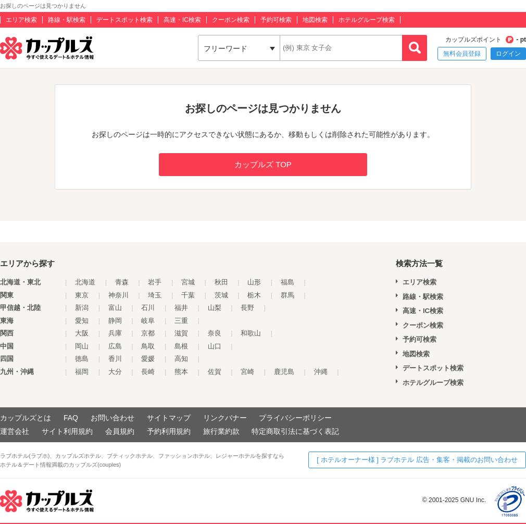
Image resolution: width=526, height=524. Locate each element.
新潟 (82, 307)
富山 (115, 307)
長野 (247, 307)
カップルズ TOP (263, 164)
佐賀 (214, 372)
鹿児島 (284, 372)
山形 (254, 282)
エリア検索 (21, 19)
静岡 (115, 321)
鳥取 (148, 346)
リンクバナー (225, 418)
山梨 (214, 307)
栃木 (254, 295)
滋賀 (181, 333)
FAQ (71, 418)
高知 (181, 359)
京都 (148, 333)
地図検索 (315, 19)
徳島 (82, 359)
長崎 (148, 372)
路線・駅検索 (66, 19)
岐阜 (148, 321)
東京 (82, 295)
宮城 (188, 282)
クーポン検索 (230, 19)
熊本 (181, 372)
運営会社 (14, 431)
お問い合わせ (112, 418)
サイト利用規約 (67, 431)
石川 (148, 307)
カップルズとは (25, 418)
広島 (115, 346)
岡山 (82, 346)
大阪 (82, 333)
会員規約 (119, 431)
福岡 (82, 372)
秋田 (221, 282)
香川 (115, 359)
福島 (287, 282)
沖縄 (321, 372)
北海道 (85, 282)
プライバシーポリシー (295, 418)
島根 (181, 346)
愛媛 (148, 359)
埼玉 (154, 295)
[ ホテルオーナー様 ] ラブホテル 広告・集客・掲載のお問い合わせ (417, 460)
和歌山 (251, 333)
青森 (122, 282)
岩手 (154, 282)
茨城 (221, 295)
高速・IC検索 (182, 19)
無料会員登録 (462, 53)
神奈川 (118, 295)
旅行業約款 (221, 431)
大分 (115, 372)
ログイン (508, 53)
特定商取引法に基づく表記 (295, 431)
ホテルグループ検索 (367, 19)
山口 (214, 346)
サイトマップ (169, 418)
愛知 (82, 321)
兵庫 (115, 333)
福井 (181, 307)
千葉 (188, 295)
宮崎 (247, 372)
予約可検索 (276, 19)
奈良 (214, 333)
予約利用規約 (169, 431)
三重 (181, 321)
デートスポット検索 (124, 19)
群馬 (287, 295)
